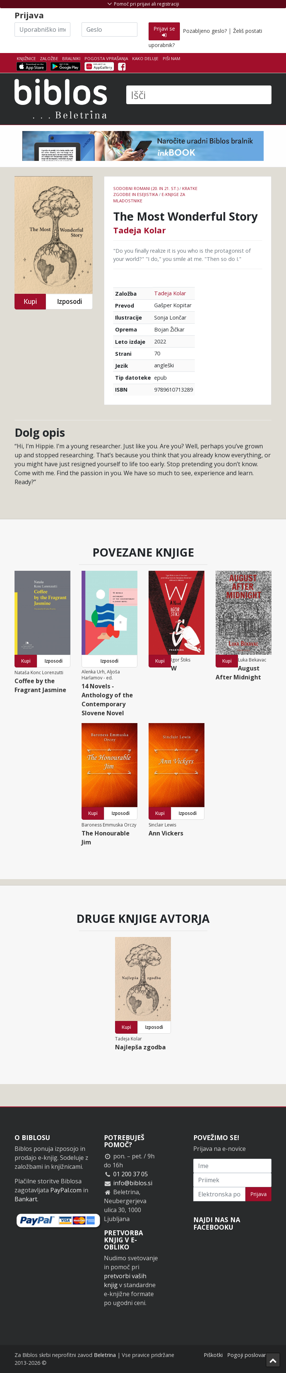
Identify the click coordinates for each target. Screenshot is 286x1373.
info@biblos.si (132, 1183)
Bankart (26, 1199)
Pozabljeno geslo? (205, 30)
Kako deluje (145, 58)
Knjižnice (26, 58)
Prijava (258, 1194)
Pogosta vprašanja (106, 58)
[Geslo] (109, 29)
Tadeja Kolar (139, 230)
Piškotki (213, 1354)
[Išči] (198, 94)
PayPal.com (66, 1190)
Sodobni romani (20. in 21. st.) (145, 188)
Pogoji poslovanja (249, 1354)
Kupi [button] (30, 301)
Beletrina (105, 1354)
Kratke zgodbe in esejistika (155, 191)
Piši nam (171, 58)
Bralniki (71, 58)
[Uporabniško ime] (42, 29)
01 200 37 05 (130, 1174)
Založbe (49, 58)
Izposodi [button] (69, 301)
